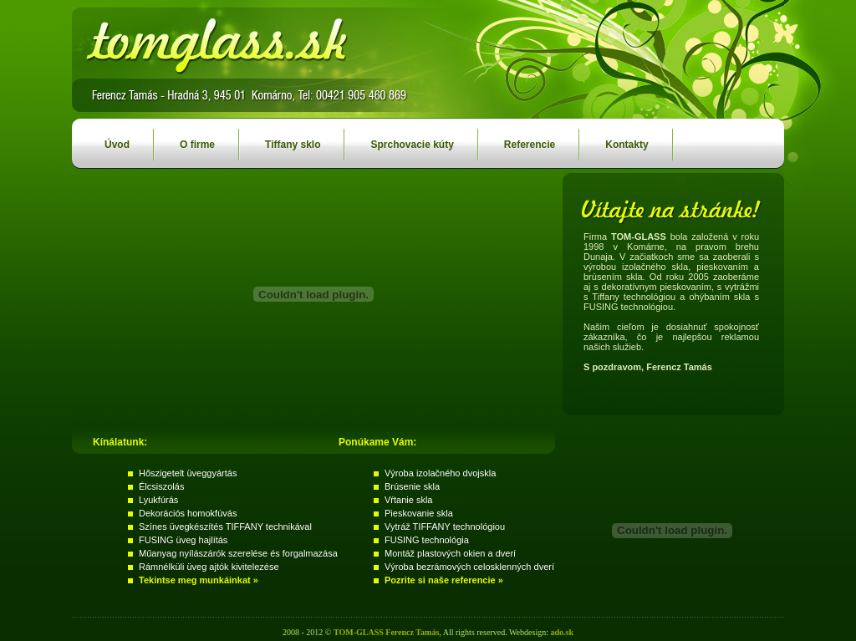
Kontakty (614, 139)
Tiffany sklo (280, 139)
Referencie (517, 139)
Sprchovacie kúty (399, 139)
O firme (185, 139)
